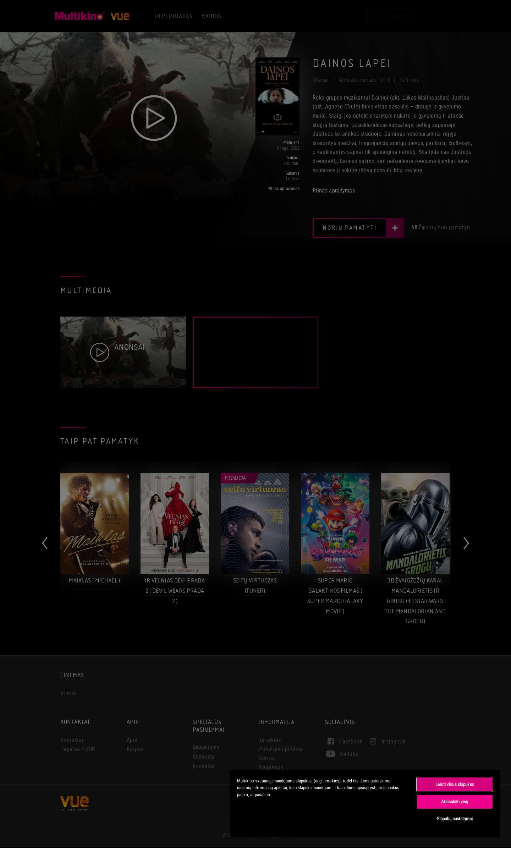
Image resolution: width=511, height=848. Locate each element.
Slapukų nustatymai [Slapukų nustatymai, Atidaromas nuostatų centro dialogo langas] (455, 818)
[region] (365, 803)
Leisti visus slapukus (454, 784)
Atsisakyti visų (454, 801)
